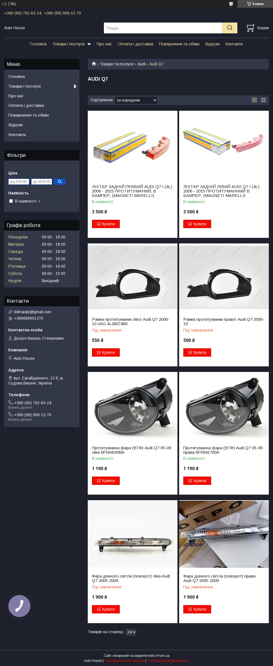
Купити (108, 224)
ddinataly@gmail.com (32, 312)
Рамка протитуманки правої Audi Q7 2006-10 (223, 321)
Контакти (234, 43)
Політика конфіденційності (168, 661)
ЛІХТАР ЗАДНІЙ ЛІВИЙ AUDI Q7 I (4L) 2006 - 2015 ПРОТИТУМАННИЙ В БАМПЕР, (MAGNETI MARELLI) (221, 191)
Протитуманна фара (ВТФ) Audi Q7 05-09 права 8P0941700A (222, 450)
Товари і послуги (68, 43)
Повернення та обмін (179, 43)
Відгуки (212, 43)
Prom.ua (162, 656)
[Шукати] (229, 28)
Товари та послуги (116, 64)
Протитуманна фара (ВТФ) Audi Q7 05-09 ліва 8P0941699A (131, 450)
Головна (38, 43)
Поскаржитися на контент (124, 661)
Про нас (104, 43)
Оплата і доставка (135, 43)
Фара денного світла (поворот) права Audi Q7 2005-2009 (219, 578)
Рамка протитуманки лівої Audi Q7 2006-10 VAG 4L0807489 (130, 321)
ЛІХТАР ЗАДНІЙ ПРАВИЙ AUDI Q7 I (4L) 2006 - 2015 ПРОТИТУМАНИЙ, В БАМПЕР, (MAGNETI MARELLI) (132, 191)
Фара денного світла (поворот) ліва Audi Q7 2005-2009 (131, 578)
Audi (141, 64)
